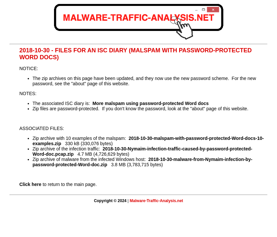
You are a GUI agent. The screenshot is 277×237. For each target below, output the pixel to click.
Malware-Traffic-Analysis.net (156, 200)
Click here (30, 184)
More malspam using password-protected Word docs (151, 103)
